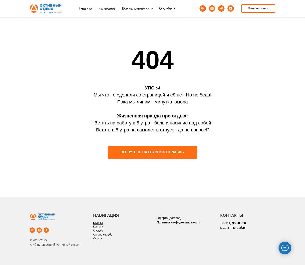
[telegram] (221, 8)
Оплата (97, 238)
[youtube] (230, 8)
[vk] (203, 8)
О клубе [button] (166, 8)
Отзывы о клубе (102, 234)
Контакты (98, 226)
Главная (85, 8)
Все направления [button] (136, 8)
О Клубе (98, 230)
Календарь (107, 8)
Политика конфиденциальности (179, 222)
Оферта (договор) (169, 218)
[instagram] (212, 8)
